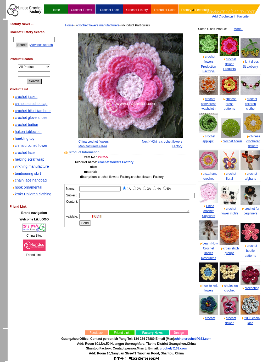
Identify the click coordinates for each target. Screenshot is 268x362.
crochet (210, 318)
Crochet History (137, 10)
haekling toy (23, 138)
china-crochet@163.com (193, 339)
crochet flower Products (229, 64)
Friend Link (121, 333)
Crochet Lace (109, 10)
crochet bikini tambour (31, 111)
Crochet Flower (81, 10)
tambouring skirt (26, 173)
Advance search (37, 45)
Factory (186, 10)
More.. (238, 29)
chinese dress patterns (230, 103)
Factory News (152, 333)
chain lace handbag (29, 180)
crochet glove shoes (29, 117)
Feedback (202, 10)
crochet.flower (232, 141)
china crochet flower (29, 145)
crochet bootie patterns (251, 250)
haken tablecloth (26, 132)
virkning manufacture (30, 166)
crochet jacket (24, 97)
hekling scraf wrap (28, 159)
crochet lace (23, 152)
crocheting (252, 288)
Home (56, 10)
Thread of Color (164, 10)
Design (179, 333)
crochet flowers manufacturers (90, 25)
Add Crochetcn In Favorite (230, 16)
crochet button (25, 124)
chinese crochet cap (29, 104)
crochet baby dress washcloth (208, 103)
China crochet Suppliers (208, 211)
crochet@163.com (173, 348)
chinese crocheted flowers (253, 141)
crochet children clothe (251, 103)
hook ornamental (27, 187)
